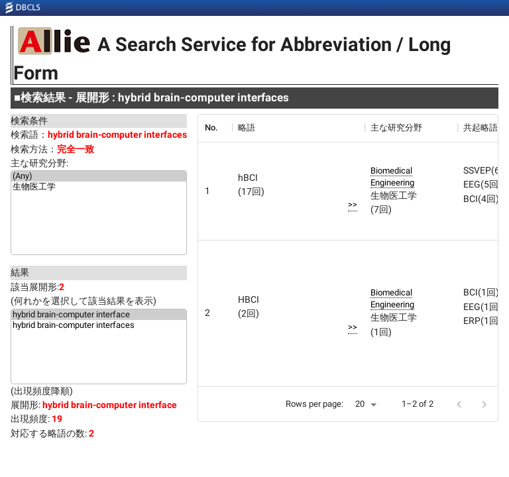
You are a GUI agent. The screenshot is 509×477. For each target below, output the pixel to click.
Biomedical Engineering (392, 176)
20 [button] (360, 404)
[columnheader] (214, 128)
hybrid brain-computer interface (98, 314)
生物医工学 (98, 187)
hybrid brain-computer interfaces (98, 325)
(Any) (98, 176)
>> (352, 204)
